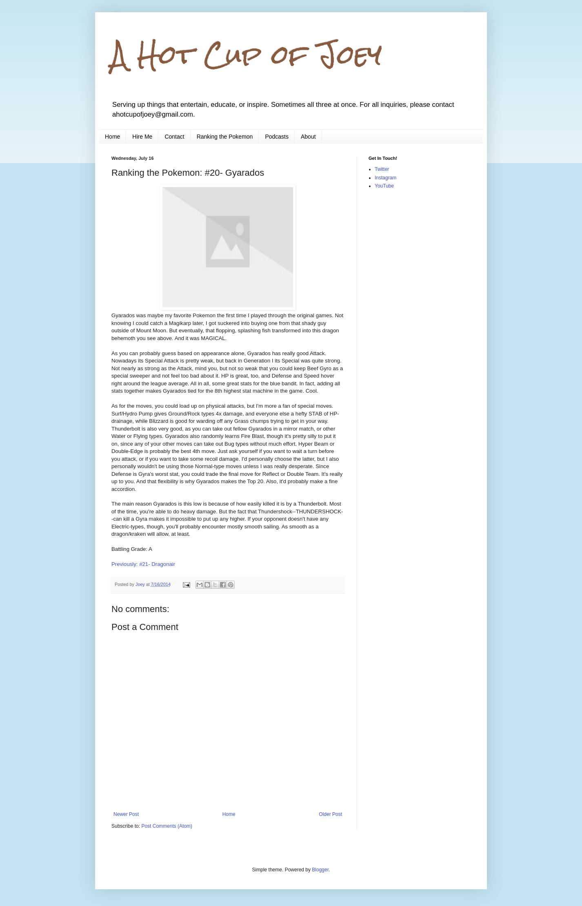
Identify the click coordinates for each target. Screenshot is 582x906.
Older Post (330, 814)
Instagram (385, 178)
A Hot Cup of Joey (246, 54)
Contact (174, 136)
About (308, 136)
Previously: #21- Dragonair (144, 564)
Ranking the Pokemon (225, 136)
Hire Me (142, 136)
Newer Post (126, 814)
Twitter (382, 169)
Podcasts (277, 136)
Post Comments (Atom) (166, 826)
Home (112, 136)
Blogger (320, 870)
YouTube (384, 186)
